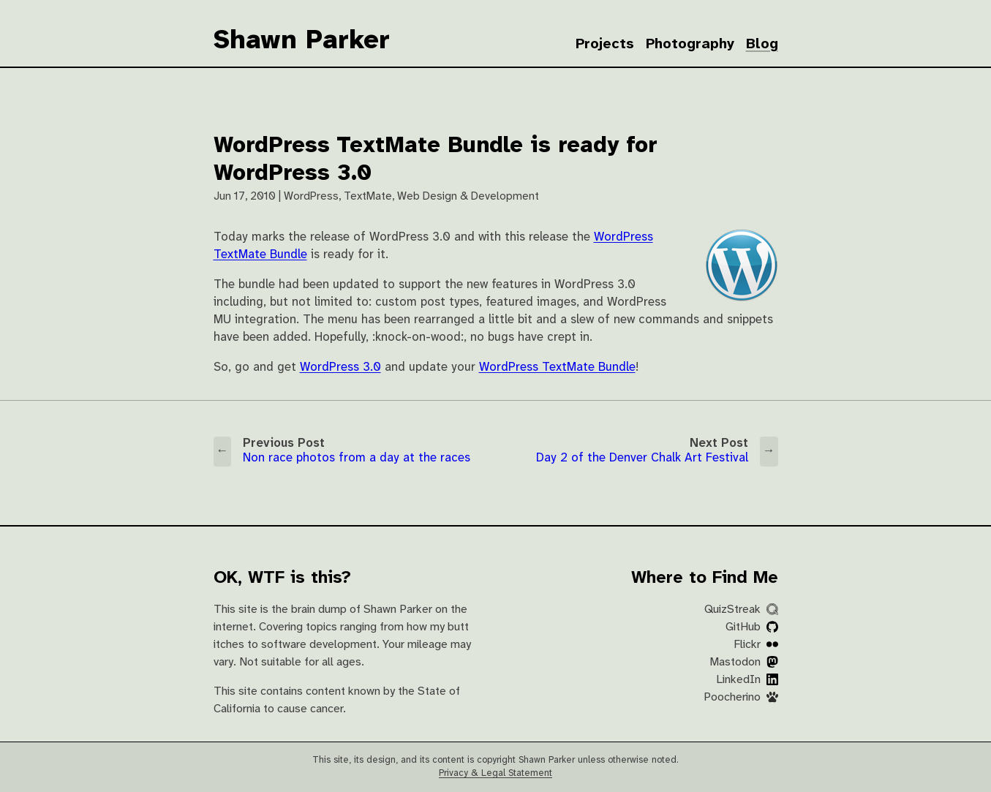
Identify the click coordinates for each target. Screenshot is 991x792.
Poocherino (741, 697)
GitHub (752, 627)
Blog (762, 44)
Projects (605, 44)
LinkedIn (747, 680)
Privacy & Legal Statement (495, 773)
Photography (690, 44)
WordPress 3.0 (340, 367)
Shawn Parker (302, 41)
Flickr (756, 644)
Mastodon (743, 662)
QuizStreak (741, 609)
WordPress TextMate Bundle (557, 367)
